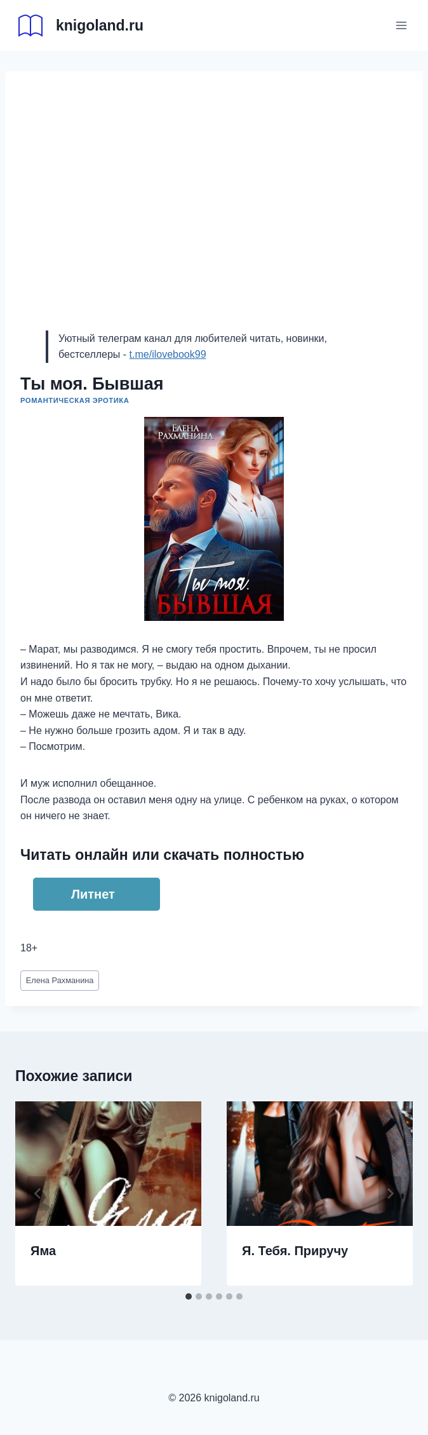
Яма (43, 1251)
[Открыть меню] (401, 25)
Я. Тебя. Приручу (295, 1251)
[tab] (188, 1296)
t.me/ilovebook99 (168, 354)
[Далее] (389, 1193)
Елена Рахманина (60, 980)
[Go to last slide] (38, 1193)
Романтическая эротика (74, 400)
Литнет (93, 894)
